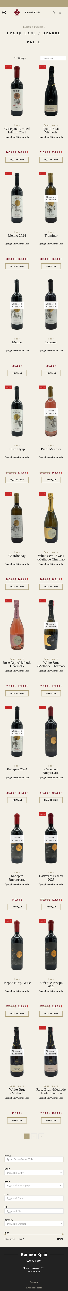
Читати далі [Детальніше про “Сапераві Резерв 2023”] (51, 907)
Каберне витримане (17, 877)
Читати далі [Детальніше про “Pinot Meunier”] (51, 480)
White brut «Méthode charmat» (51, 664)
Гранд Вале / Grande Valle (17, 137)
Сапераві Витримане (51, 771)
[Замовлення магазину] (53, 58)
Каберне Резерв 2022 (50, 984)
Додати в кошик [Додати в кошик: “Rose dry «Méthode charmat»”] (17, 693)
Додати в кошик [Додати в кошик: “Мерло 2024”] (17, 266)
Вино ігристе (51, 125)
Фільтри (20, 58)
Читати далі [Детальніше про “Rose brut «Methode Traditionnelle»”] (51, 1120)
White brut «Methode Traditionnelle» (17, 1093)
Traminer (50, 235)
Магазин (38, 27)
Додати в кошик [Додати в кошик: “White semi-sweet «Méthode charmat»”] (51, 587)
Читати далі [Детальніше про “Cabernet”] (51, 373)
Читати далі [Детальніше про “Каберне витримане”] (17, 907)
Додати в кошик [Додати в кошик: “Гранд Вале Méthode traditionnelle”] (51, 160)
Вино (17, 125)
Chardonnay (17, 555)
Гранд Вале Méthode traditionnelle (51, 132)
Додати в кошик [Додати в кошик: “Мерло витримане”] (17, 1014)
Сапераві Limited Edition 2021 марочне (17, 132)
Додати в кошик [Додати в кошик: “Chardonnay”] (17, 587)
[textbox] (31, 1172)
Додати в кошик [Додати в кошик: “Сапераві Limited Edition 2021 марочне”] (17, 160)
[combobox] (34, 1172)
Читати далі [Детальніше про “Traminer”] (51, 266)
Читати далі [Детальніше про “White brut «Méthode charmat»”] (51, 693)
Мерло (17, 342)
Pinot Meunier (51, 449)
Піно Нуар (17, 449)
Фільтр (60, 1239)
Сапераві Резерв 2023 (51, 877)
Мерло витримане (17, 983)
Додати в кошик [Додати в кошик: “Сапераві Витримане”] (51, 800)
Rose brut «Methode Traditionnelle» (51, 1091)
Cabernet (51, 342)
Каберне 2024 (17, 769)
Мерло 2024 (17, 235)
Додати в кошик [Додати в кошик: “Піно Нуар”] (17, 480)
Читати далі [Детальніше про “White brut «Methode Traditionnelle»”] (17, 1120)
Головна (27, 27)
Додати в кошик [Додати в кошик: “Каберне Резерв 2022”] (51, 1014)
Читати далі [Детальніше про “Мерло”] (17, 373)
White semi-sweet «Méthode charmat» (51, 557)
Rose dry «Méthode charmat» (17, 664)
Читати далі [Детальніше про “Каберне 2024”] (17, 800)
